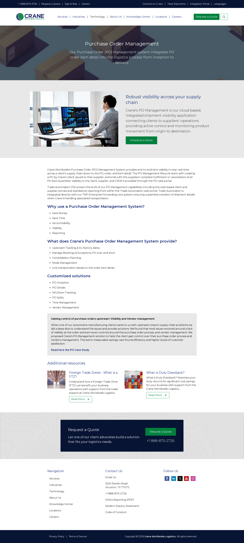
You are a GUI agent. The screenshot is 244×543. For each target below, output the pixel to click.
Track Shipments (176, 3)
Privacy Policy (56, 536)
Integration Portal (199, 3)
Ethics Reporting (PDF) (119, 499)
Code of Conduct (116, 512)
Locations (161, 16)
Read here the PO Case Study (70, 349)
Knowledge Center (138, 16)
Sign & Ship (71, 3)
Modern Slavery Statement (122, 506)
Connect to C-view (153, 3)
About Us (116, 16)
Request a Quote (50, 3)
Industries (79, 16)
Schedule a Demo (141, 140)
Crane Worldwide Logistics (160, 536)
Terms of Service (78, 536)
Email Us (110, 477)
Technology (97, 16)
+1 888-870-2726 (27, 3)
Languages (220, 3)
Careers (86, 3)
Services (62, 16)
